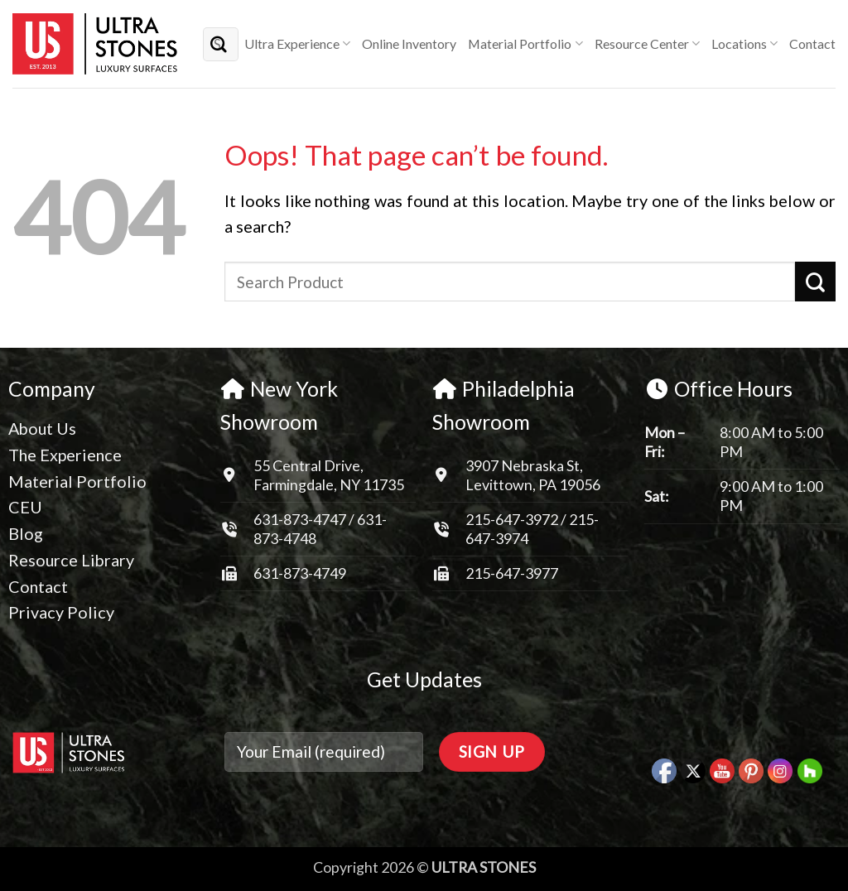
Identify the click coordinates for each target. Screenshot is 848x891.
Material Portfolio (525, 44)
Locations (744, 44)
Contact (812, 43)
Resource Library (71, 560)
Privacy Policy (61, 612)
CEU (25, 507)
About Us (42, 428)
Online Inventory (409, 43)
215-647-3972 (513, 519)
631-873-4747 (299, 519)
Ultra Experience (297, 44)
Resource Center (647, 44)
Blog (25, 533)
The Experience (65, 455)
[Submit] (218, 43)
